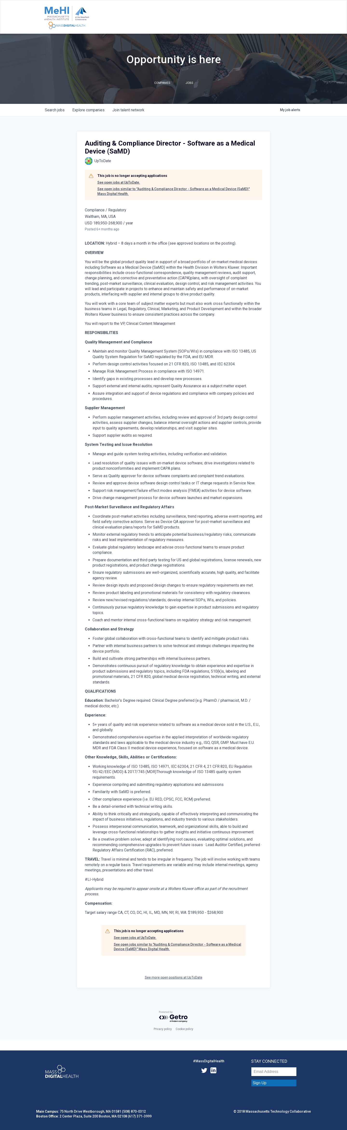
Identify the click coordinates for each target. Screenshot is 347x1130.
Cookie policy (184, 1029)
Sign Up (260, 1083)
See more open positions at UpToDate (173, 977)
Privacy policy (163, 1029)
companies (88, 110)
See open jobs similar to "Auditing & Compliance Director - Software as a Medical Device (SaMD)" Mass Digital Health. (173, 191)
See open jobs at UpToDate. (118, 182)
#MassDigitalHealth (208, 1061)
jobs (55, 110)
